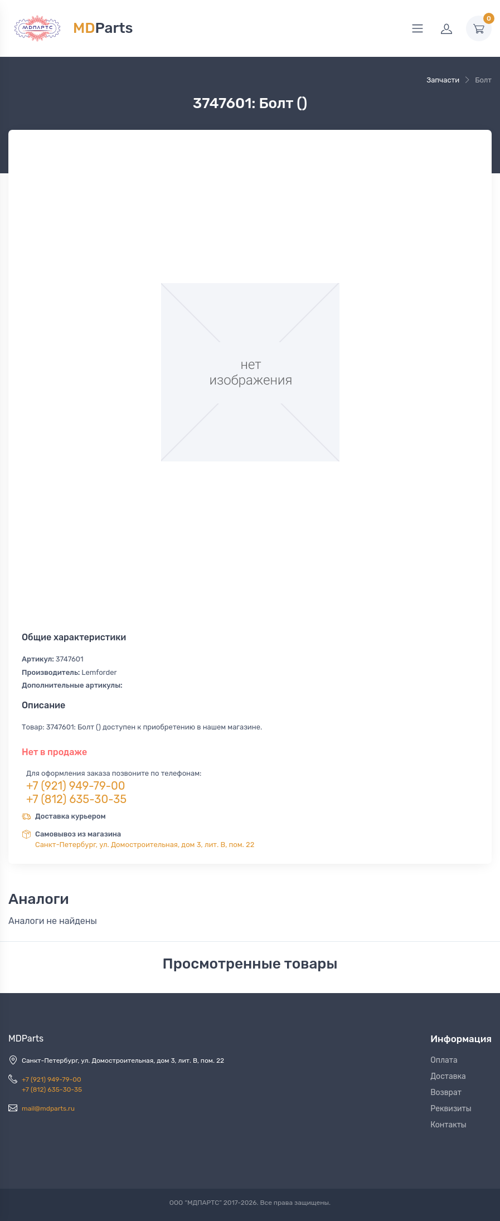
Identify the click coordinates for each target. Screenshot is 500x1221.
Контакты (448, 1125)
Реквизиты (451, 1108)
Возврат (446, 1092)
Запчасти (442, 80)
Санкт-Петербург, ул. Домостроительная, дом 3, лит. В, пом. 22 (144, 844)
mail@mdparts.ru (48, 1108)
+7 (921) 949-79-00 (75, 785)
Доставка (448, 1076)
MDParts (25, 1038)
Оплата (444, 1060)
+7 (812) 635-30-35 (76, 799)
